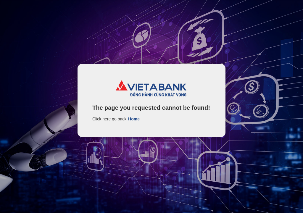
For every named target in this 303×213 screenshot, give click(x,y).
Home (134, 119)
